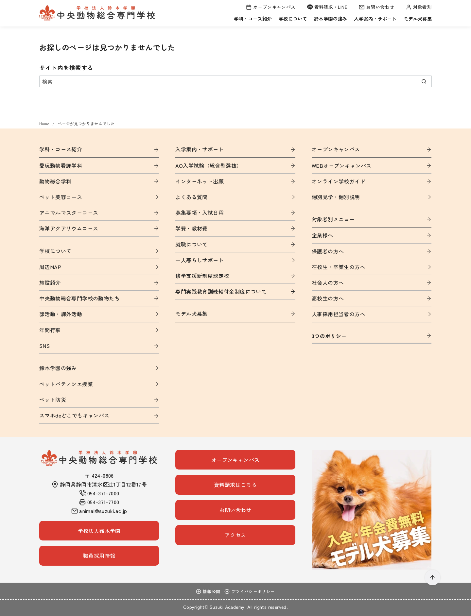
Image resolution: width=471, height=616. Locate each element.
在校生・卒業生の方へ (338, 267)
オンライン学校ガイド (338, 181)
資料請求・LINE (327, 7)
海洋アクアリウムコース (68, 228)
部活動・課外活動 (60, 314)
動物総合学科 (55, 181)
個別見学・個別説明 (336, 197)
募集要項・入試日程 (199, 212)
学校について (293, 18)
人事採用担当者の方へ (338, 314)
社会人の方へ (328, 282)
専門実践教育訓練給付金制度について (221, 291)
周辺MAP (50, 267)
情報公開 (208, 591)
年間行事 (50, 330)
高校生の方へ (328, 298)
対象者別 (419, 7)
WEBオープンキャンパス (342, 165)
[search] (424, 81)
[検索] (235, 81)
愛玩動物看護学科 (60, 165)
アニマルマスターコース (68, 212)
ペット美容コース (60, 197)
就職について (191, 244)
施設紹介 (50, 282)
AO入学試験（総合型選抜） (208, 165)
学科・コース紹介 (252, 18)
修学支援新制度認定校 (202, 276)
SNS (44, 346)
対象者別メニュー (333, 219)
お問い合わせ (376, 7)
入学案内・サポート (375, 18)
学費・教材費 (191, 228)
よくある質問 (191, 197)
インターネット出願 (199, 181)
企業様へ (322, 235)
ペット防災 (52, 399)
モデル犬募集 (418, 18)
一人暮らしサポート (199, 260)
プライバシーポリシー (249, 591)
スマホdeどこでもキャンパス (74, 415)
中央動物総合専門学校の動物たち (79, 298)
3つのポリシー (329, 336)
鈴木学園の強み (330, 18)
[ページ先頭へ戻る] (432, 577)
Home (44, 123)
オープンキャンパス (271, 7)
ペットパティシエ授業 (66, 384)
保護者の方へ (328, 251)
